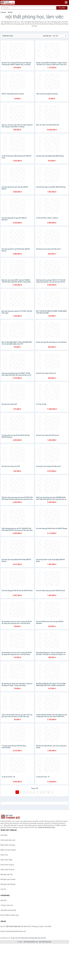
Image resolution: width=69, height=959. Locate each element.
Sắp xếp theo (47, 36)
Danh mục (4, 855)
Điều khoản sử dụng (8, 845)
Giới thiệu (4, 835)
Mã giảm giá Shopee (8, 884)
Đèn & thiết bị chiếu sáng (10, 915)
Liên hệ (3, 889)
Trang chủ (3, 12)
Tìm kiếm (61, 8)
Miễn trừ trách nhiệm (8, 850)
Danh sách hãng (6, 860)
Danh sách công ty (7, 865)
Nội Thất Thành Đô (45, 942)
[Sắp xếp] (59, 36)
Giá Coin (43, 938)
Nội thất (10, 12)
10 (48, 792)
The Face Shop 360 (21, 938)
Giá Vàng (31, 938)
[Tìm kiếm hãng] (29, 8)
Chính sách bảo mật (8, 840)
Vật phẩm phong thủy (8, 910)
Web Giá (37, 938)
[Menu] (66, 2)
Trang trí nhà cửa (7, 905)
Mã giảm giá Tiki (7, 874)
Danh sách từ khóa (7, 870)
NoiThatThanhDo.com (31, 942)
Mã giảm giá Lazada (8, 879)
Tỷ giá (13, 938)
